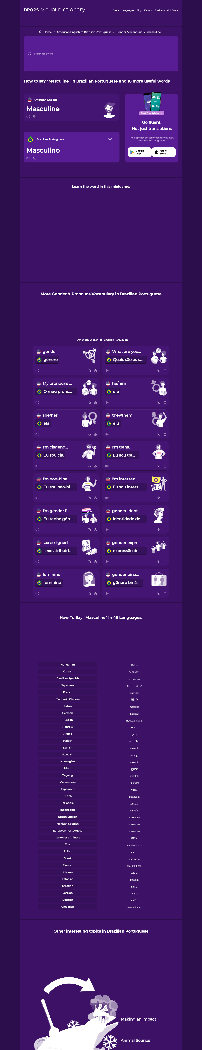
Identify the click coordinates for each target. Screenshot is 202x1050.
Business (160, 10)
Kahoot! (148, 10)
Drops (116, 10)
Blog (138, 10)
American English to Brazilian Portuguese (84, 32)
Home (48, 32)
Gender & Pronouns (129, 32)
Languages (128, 10)
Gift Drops (172, 10)
